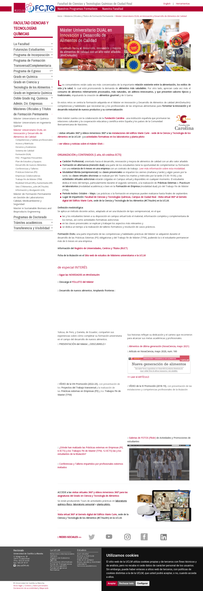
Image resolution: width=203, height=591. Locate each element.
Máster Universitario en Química (31, 118)
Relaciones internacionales (62, 554)
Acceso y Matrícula (24, 143)
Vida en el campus (85, 560)
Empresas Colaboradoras (28, 175)
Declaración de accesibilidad (25, 588)
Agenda (53, 560)
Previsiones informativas (61, 562)
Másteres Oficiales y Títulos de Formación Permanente (89, 16)
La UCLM (55, 550)
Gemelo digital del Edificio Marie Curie (97, 514)
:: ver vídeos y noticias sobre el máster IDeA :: (81, 143)
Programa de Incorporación (31, 54)
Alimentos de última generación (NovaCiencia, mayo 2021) (159, 346)
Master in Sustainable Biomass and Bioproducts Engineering (32, 209)
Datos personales (40, 585)
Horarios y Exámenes (26, 147)
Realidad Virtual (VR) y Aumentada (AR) (34, 182)
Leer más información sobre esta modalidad (162, 168)
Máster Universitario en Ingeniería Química (32, 124)
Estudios (81, 550)
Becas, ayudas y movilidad (88, 562)
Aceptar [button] (112, 583)
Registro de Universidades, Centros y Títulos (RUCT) (101, 248)
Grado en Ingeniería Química (32, 92)
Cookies (27, 585)
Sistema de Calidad (25, 150)
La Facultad (21, 43)
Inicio (60, 16)
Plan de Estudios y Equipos (28, 161)
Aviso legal (17, 585)
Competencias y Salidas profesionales (34, 139)
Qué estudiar (83, 554)
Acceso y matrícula (85, 556)
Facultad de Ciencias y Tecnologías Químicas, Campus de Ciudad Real (120, 196)
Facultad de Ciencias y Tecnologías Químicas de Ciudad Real (95, 3)
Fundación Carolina (114, 118)
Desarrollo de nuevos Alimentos (31, 164)
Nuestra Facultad (112, 9)
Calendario (82, 564)
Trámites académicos (27, 222)
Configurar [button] (142, 583)
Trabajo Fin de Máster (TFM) (29, 179)
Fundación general (58, 568)
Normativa (54, 570)
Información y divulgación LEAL (30, 190)
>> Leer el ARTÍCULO (138, 376)
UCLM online (82, 558)
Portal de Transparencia (61, 564)
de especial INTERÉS (72, 267)
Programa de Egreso (27, 71)
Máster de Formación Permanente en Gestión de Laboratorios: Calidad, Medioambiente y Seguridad (32, 199)
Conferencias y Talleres (27, 168)
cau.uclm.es (21, 565)
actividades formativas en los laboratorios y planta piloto (115, 136)
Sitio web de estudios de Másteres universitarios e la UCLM (115, 255)
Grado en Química (25, 76)
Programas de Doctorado (30, 217)
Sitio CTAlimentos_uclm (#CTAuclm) (32, 186)
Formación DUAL (23, 154)
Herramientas (183, 3)
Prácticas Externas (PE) (26, 172)
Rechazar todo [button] (126, 583)
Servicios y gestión (58, 566)
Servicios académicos (86, 566)
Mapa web (44, 588)
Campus (53, 556)
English (166, 3)
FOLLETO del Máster (83, 281)
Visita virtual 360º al (168, 196)
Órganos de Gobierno (60, 558)
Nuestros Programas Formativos (78, 9)
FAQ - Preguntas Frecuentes (29, 157)
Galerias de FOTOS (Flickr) (142, 437)
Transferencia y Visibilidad (31, 228)
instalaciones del (121, 133)
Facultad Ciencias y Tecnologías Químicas (31, 28)
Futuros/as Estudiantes (29, 49)
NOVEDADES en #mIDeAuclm (84, 274)
